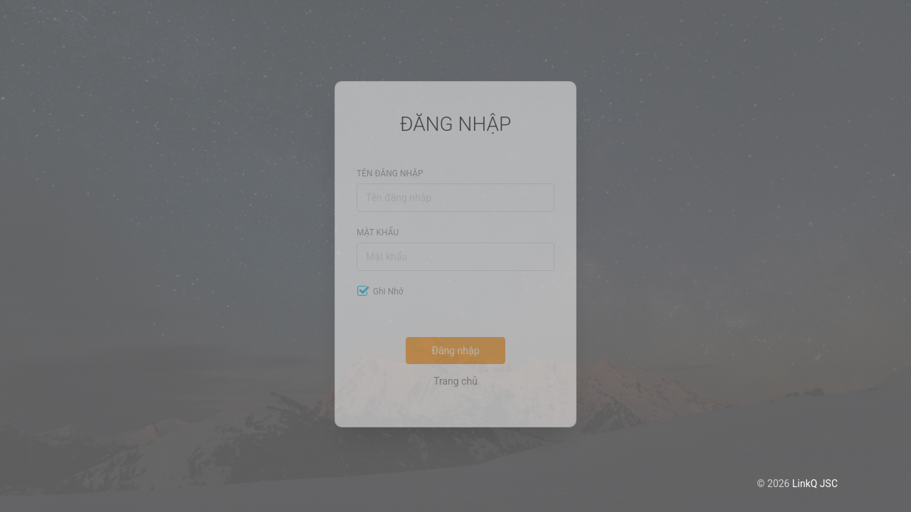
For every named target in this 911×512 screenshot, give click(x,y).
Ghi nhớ (381, 278)
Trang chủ (455, 369)
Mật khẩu (378, 220)
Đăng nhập (456, 338)
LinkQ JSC (815, 483)
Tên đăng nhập (390, 161)
